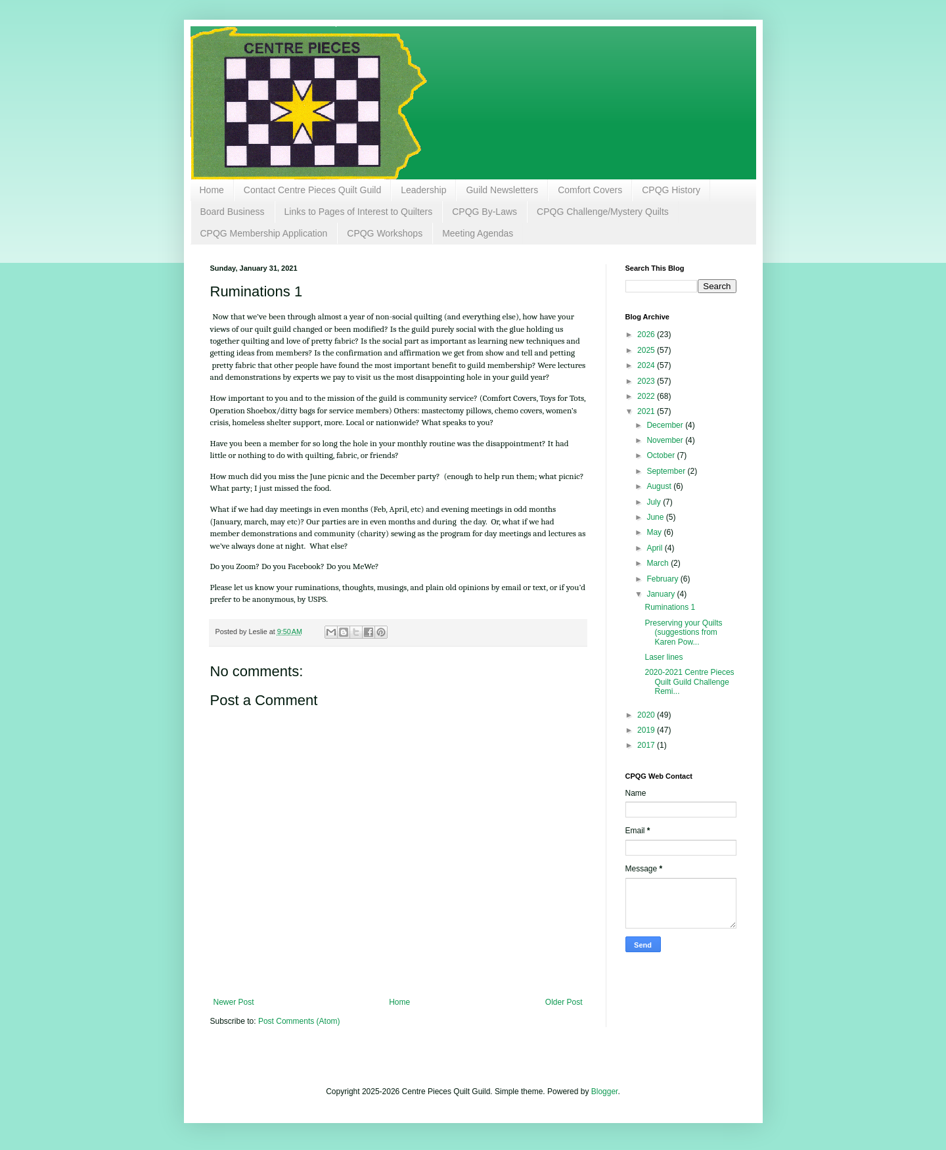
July (654, 502)
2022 (647, 396)
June (655, 517)
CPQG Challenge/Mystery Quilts (603, 211)
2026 (647, 334)
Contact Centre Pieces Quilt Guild (312, 190)
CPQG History (671, 190)
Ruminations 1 (669, 607)
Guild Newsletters (502, 190)
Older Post (564, 1002)
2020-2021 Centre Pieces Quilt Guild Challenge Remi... (689, 682)
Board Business (232, 211)
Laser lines (663, 657)
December (665, 425)
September (666, 471)
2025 (647, 350)
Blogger (604, 1091)
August (659, 486)
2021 (647, 411)
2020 (647, 715)
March (658, 563)
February (663, 579)
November (665, 440)
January (661, 594)
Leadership (423, 190)
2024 (647, 365)
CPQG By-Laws (484, 211)
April (655, 548)
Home (212, 190)
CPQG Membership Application (264, 233)
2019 (647, 730)
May (655, 532)
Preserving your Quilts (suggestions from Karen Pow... (683, 632)
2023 (647, 381)
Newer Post (234, 1002)
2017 (647, 745)
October (661, 455)
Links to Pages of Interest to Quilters (358, 211)
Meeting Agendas (477, 233)
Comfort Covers (590, 190)
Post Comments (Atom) (299, 1021)
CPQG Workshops (384, 233)
